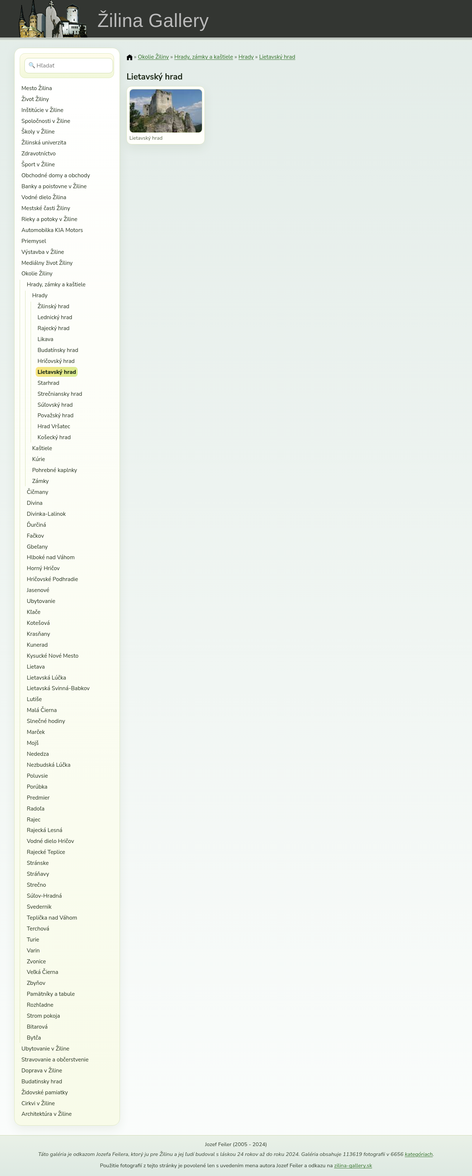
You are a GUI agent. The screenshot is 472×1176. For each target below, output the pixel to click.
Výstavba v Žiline (43, 252)
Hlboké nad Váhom (50, 557)
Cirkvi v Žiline (38, 1103)
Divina (34, 503)
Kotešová (38, 623)
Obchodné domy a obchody (56, 175)
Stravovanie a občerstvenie (55, 1059)
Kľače (33, 612)
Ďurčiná (36, 525)
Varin (33, 950)
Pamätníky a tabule (51, 994)
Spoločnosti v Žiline (46, 121)
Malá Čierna (41, 710)
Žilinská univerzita (44, 142)
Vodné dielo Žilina (44, 197)
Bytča (34, 1037)
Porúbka (37, 786)
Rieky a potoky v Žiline (49, 219)
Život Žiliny (35, 99)
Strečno (36, 885)
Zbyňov (36, 983)
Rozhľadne (40, 1005)
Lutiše (34, 699)
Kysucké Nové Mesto (52, 655)
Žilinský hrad (53, 306)
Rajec (33, 819)
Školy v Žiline (38, 131)
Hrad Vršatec (54, 426)
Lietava (35, 666)
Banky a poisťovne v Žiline (54, 186)
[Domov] (129, 57)
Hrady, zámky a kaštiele (56, 284)
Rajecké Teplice (46, 852)
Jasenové (38, 590)
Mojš (33, 743)
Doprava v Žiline (42, 1070)
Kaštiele (42, 448)
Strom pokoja (43, 1016)
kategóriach (419, 1154)
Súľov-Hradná (44, 896)
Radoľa (35, 808)
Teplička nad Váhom (52, 917)
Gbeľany (37, 546)
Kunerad (37, 645)
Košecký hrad (54, 437)
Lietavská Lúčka (46, 677)
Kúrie (38, 459)
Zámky (40, 481)
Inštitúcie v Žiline (42, 110)
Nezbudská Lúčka (48, 765)
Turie (33, 939)
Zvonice (36, 961)
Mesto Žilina (37, 88)
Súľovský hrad (55, 405)
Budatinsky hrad (42, 1081)
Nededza (38, 754)
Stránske (37, 863)
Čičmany (37, 492)
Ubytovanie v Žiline (46, 1048)
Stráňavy (38, 874)
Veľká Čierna (42, 972)
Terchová (38, 928)
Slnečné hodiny (46, 721)
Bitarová (37, 1026)
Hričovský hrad (56, 361)
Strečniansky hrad (60, 394)
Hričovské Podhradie (52, 579)
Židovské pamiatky (45, 1092)
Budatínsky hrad (58, 350)
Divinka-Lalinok (46, 514)
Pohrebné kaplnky (54, 470)
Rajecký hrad (54, 328)
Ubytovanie (41, 601)
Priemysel (34, 241)
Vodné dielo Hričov (50, 841)
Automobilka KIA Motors (52, 230)
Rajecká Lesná (44, 830)
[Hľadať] (68, 65)
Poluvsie (37, 776)
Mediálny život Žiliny (47, 263)
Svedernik (39, 906)
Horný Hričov (43, 568)
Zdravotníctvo (39, 153)
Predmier (38, 797)
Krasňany (38, 634)
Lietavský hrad (57, 372)
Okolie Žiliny (37, 273)
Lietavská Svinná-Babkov (58, 688)
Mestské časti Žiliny (46, 208)
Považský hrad (56, 415)
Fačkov (35, 535)
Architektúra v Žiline (47, 1114)
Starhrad (48, 383)
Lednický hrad (55, 317)
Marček (35, 732)
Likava (45, 339)
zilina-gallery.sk (353, 1165)
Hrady (39, 295)
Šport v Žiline (38, 164)
